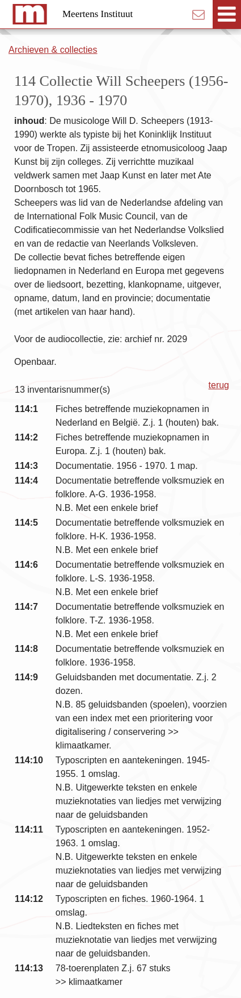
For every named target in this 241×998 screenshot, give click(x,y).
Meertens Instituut (97, 14)
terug (219, 385)
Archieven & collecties (53, 50)
